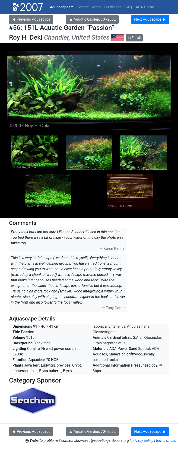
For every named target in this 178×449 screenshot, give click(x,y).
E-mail (134, 38)
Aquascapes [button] (60, 7)
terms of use (166, 440)
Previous (31, 19)
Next (150, 19)
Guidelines (112, 7)
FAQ (128, 7)
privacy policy (142, 440)
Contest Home (89, 7)
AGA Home (145, 7)
